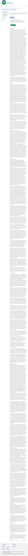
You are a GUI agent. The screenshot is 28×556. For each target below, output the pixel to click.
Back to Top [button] (24, 540)
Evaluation (3, 549)
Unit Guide (3, 17)
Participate (3, 548)
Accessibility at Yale (4, 551)
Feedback (14, 544)
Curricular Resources (4, 8)
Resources (4, 544)
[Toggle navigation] (2, 6)
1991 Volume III (10, 8)
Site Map (8, 549)
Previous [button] (12, 540)
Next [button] (16, 540)
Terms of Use (9, 551)
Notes (2, 20)
